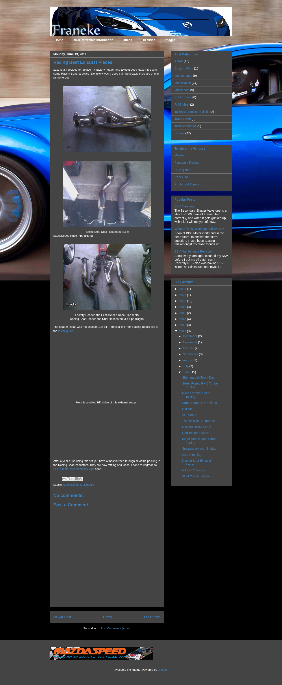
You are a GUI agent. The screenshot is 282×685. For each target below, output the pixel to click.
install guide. (66, 331)
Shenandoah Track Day (198, 377)
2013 (183, 319)
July (186, 366)
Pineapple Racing (186, 162)
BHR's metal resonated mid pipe (73, 469)
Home (59, 40)
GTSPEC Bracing (194, 470)
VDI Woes (189, 415)
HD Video (148, 40)
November (190, 342)
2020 (183, 301)
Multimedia (87, 484)
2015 (183, 313)
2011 (183, 331)
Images (170, 40)
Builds (127, 40)
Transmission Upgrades (198, 421)
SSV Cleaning (184, 206)
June (186, 372)
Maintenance (183, 75)
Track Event (182, 119)
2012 (183, 325)
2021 (183, 295)
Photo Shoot (182, 97)
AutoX (178, 61)
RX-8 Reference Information (93, 40)
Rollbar (187, 409)
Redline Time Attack (196, 433)
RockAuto (181, 177)
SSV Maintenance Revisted (193, 251)
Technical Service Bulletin (192, 112)
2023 (183, 289)
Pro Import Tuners (186, 184)
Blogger (162, 669)
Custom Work (183, 68)
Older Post (152, 617)
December (190, 336)
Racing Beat (182, 170)
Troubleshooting (185, 126)
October (189, 348)
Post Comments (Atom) (115, 628)
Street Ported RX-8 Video (199, 403)
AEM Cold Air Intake (196, 476)
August (188, 360)
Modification (71, 484)
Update (179, 133)
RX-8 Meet (181, 104)
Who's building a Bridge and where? (199, 229)
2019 (183, 307)
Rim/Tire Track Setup (196, 427)
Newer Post (62, 617)
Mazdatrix (181, 155)
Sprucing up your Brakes (199, 448)
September (191, 354)
